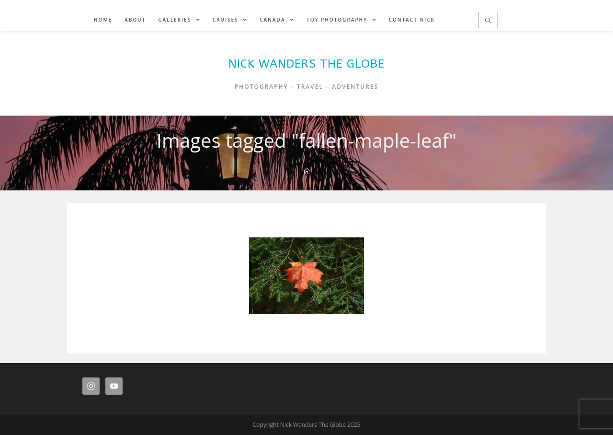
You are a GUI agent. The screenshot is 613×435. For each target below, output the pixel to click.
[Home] (307, 171)
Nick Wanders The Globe (306, 64)
